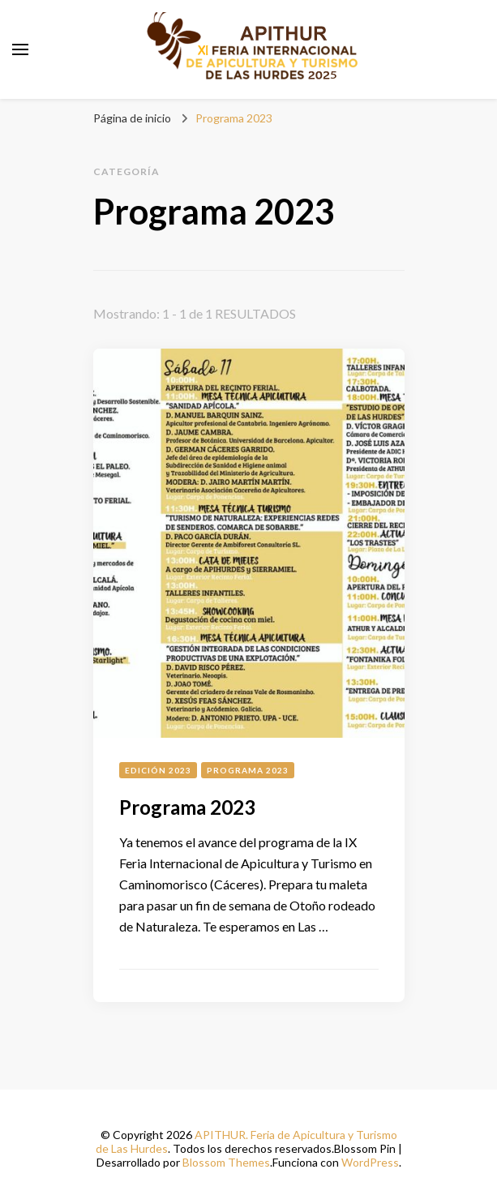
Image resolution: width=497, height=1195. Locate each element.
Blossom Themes (226, 1162)
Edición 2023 (158, 770)
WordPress (370, 1162)
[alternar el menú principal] (20, 49)
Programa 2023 (248, 770)
